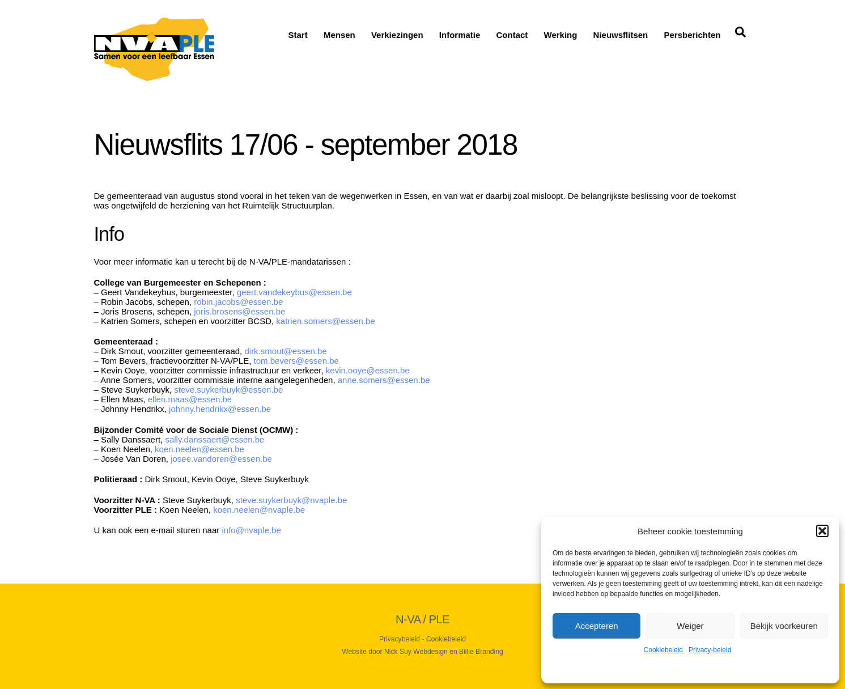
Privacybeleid (399, 639)
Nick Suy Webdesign (416, 652)
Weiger (690, 626)
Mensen (339, 35)
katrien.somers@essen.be (325, 321)
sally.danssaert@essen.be (214, 439)
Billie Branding (481, 652)
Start (298, 35)
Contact (512, 35)
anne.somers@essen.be (385, 380)
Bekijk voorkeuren (784, 626)
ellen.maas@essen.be (190, 399)
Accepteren (596, 626)
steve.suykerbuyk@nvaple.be (291, 500)
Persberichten (692, 35)
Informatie (460, 35)
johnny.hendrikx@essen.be (220, 409)
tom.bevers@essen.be (296, 360)
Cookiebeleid (663, 650)
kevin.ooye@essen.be (368, 370)
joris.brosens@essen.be (240, 311)
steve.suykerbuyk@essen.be (228, 389)
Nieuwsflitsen (620, 35)
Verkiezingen (397, 35)
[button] (822, 531)
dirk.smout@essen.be (286, 351)
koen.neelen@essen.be (199, 449)
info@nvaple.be (251, 530)
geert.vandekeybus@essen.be (294, 292)
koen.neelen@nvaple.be (260, 509)
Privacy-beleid (710, 650)
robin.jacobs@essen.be (238, 302)
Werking (561, 35)
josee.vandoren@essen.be (221, 458)
